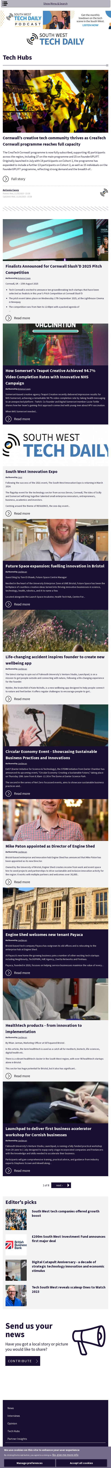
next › (59, 1185)
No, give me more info (65, 1460)
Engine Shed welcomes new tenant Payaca (44, 934)
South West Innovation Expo (31, 471)
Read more (22, 318)
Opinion (12, 1423)
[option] (55, 20)
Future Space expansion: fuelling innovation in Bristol (55, 566)
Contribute (20, 1361)
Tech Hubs (13, 1431)
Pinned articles (18, 1449)
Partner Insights (17, 1438)
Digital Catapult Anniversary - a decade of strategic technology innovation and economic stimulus (68, 1266)
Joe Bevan (22, 571)
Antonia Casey (11, 190)
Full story (18, 179)
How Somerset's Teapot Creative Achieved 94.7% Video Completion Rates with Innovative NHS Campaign (50, 377)
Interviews (13, 1415)
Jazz (20, 477)
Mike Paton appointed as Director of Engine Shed (50, 846)
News (10, 1408)
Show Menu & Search (55, 3)
